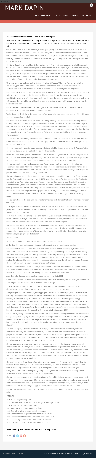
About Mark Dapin (42, 15)
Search (91, 5)
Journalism (86, 15)
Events (57, 15)
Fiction (75, 15)
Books (66, 15)
